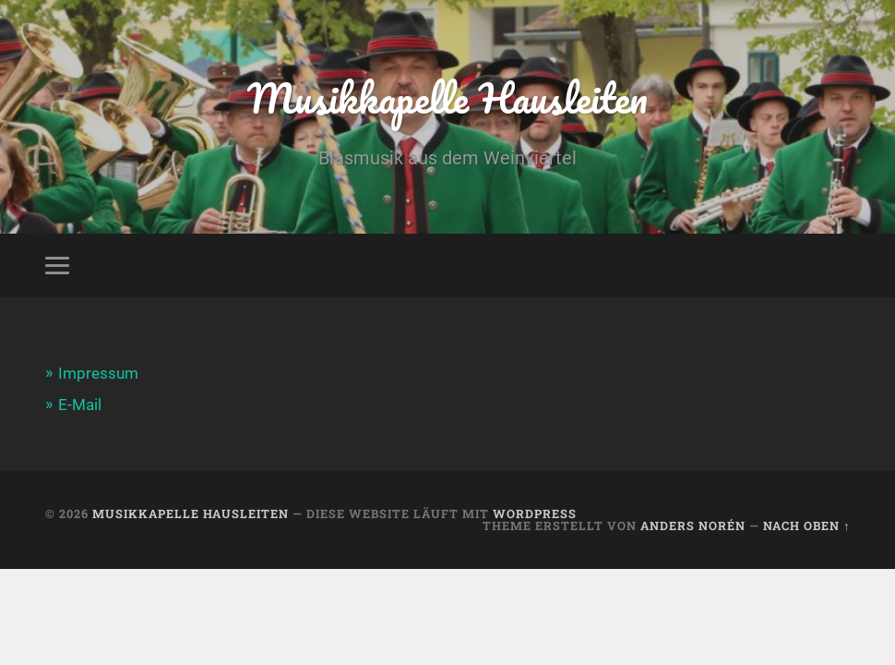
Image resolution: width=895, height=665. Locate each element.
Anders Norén (693, 525)
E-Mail (79, 404)
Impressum (98, 373)
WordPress (535, 513)
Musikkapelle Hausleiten (447, 97)
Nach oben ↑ (806, 525)
